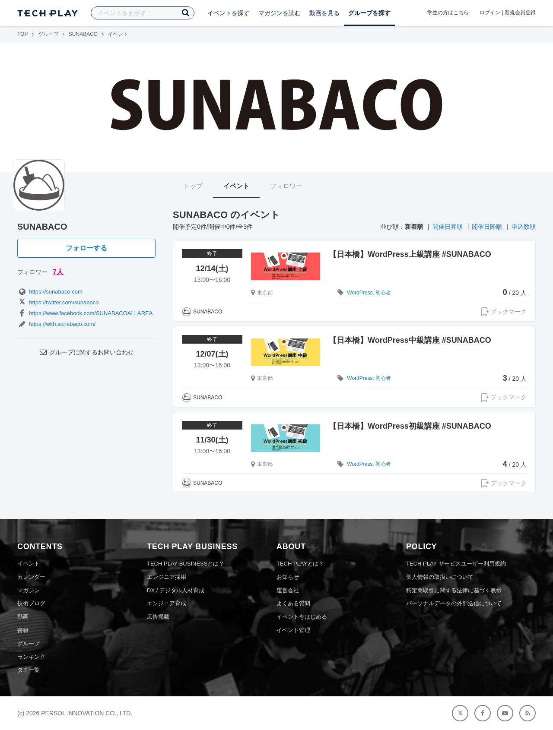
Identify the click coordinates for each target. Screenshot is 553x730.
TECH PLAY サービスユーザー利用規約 (456, 563)
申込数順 (524, 226)
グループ (48, 34)
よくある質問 (293, 603)
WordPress (359, 293)
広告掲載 (158, 616)
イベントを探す (228, 12)
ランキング (31, 657)
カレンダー (31, 577)
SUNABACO (83, 34)
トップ (193, 186)
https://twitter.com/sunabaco (58, 302)
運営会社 (287, 590)
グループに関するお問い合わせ (86, 352)
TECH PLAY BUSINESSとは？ (185, 563)
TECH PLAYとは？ (300, 563)
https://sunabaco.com (50, 291)
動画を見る (324, 12)
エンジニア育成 (166, 603)
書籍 (23, 630)
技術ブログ (31, 603)
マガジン (28, 590)
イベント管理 (293, 630)
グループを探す (369, 12)
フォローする (86, 248)
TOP (22, 34)
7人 (58, 271)
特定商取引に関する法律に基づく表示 (454, 590)
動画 (23, 616)
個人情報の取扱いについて (440, 577)
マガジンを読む (279, 12)
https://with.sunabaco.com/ (56, 324)
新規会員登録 (520, 12)
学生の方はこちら (448, 12)
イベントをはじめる (301, 616)
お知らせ (287, 577)
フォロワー (286, 186)
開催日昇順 (447, 226)
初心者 (383, 293)
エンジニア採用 (166, 577)
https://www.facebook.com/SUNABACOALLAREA (85, 313)
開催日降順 (487, 226)
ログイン (490, 12)
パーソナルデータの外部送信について (454, 603)
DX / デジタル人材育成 (175, 590)
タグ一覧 (28, 670)
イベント (236, 186)
